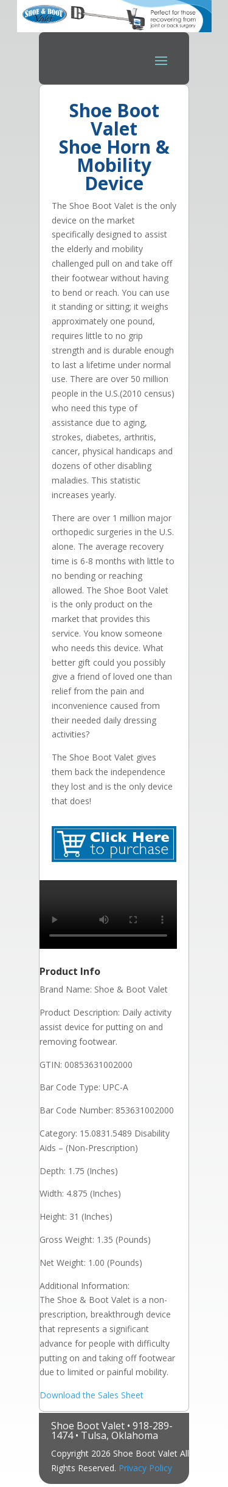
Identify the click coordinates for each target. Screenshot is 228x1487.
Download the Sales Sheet (91, 1395)
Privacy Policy (145, 1468)
